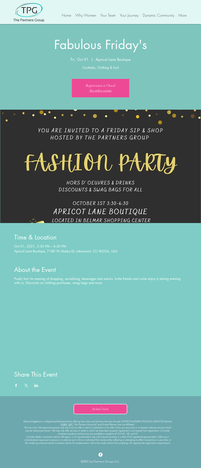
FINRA (64, 424)
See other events (100, 91)
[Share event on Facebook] (16, 385)
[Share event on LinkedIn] (36, 385)
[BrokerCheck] (100, 409)
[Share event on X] (26, 385)
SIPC (70, 424)
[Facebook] (100, 455)
